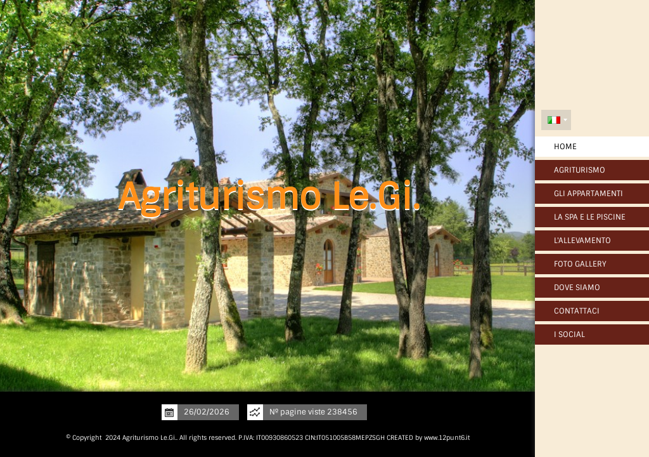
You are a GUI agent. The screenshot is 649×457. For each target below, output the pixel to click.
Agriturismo (579, 170)
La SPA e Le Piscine (590, 217)
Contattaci (577, 311)
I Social (569, 334)
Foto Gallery (580, 264)
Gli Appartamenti (588, 194)
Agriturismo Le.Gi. (269, 197)
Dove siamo (577, 287)
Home (565, 147)
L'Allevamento (582, 240)
